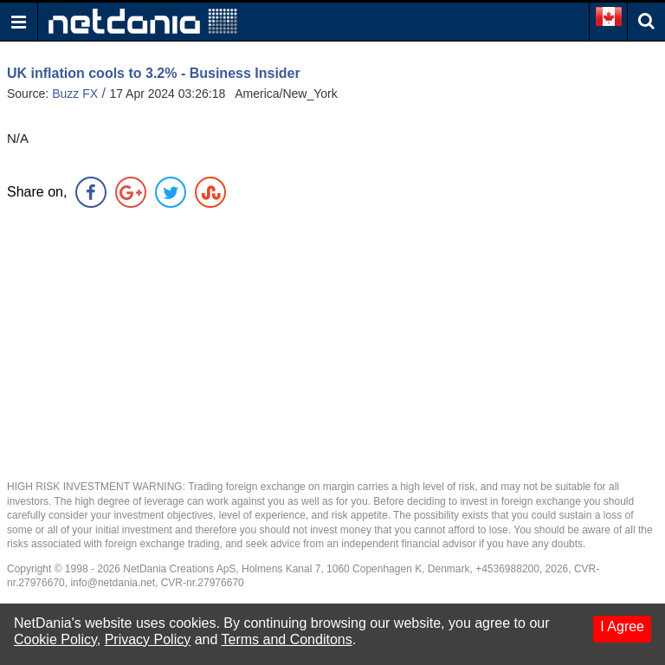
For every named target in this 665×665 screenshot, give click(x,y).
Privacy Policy (148, 639)
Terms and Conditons (287, 639)
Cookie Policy (55, 639)
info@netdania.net (112, 583)
